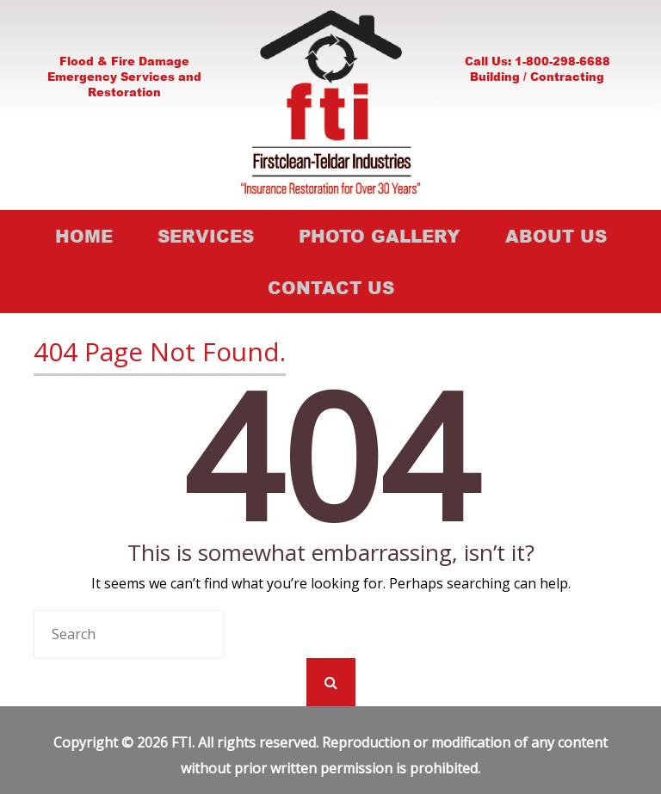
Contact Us (331, 287)
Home (84, 236)
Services (206, 236)
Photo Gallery (379, 236)
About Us (556, 236)
